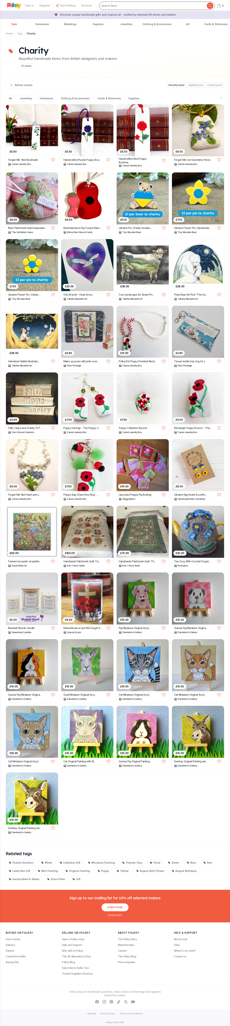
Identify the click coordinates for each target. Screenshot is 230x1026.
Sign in (29, 5)
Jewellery (26, 97)
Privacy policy (115, 914)
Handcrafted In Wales (24, 878)
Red (207, 861)
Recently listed (167, 84)
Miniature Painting (101, 861)
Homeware (46, 97)
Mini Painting (48, 870)
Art (10, 97)
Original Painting (77, 870)
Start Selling (65, 5)
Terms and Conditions (131, 1012)
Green (173, 861)
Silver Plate (56, 878)
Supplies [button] (98, 24)
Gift (76, 878)
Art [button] (188, 24)
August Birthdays (184, 870)
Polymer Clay (132, 861)
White (46, 861)
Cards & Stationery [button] (216, 24)
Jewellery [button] (126, 24)
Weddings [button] (70, 24)
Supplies (133, 97)
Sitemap (91, 1012)
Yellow (123, 870)
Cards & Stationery (109, 97)
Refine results (21, 85)
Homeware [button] (42, 24)
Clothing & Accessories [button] (157, 24)
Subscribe (115, 906)
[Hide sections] (221, 97)
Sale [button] (14, 24)
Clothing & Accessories (75, 97)
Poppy (103, 870)
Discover (86, 5)
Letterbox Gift (70, 861)
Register (45, 5)
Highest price (190, 84)
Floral (155, 861)
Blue (191, 861)
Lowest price (213, 84)
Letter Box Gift (19, 870)
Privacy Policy (107, 1012)
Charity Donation (21, 861)
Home (9, 33)
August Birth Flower (150, 870)
